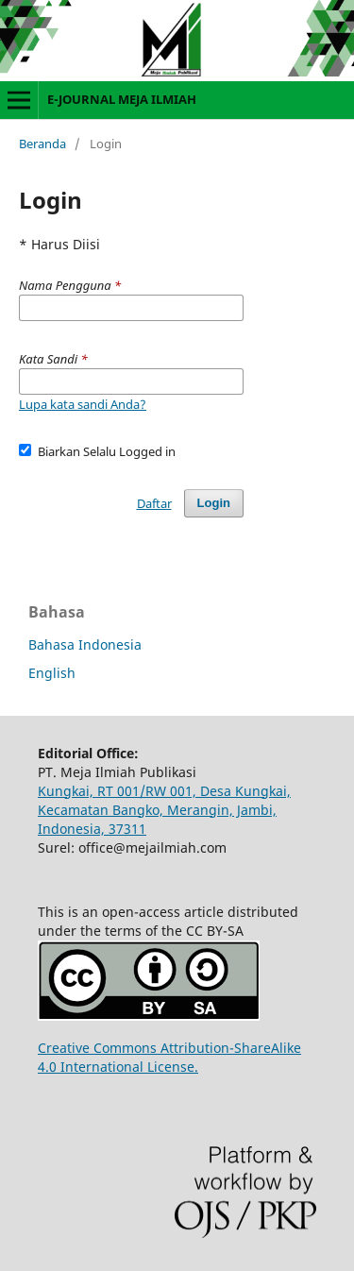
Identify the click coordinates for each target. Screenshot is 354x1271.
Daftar (154, 503)
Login (213, 503)
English (52, 673)
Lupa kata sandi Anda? (82, 404)
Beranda (42, 143)
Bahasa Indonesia (85, 644)
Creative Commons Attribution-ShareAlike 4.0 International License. (169, 1057)
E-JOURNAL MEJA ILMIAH (121, 99)
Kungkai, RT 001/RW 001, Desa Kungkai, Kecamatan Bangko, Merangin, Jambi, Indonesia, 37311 (164, 810)
